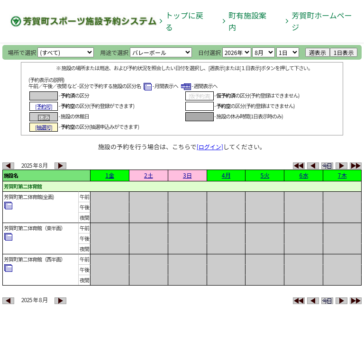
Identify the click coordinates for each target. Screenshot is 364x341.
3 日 (187, 175)
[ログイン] (210, 147)
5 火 (265, 175)
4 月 (226, 175)
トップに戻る (184, 21)
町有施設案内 (247, 21)
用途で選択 (114, 52)
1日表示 (344, 52)
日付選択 (209, 52)
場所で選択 (22, 52)
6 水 (303, 175)
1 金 (109, 175)
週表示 (317, 52)
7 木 (342, 175)
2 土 (148, 175)
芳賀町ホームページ (321, 21)
